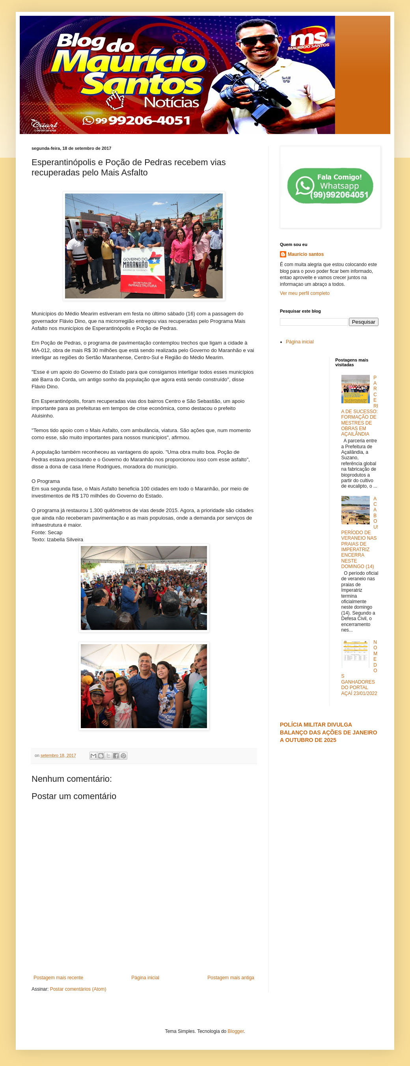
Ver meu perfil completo (305, 293)
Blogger (236, 1031)
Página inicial (145, 977)
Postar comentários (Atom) (78, 989)
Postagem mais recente (58, 977)
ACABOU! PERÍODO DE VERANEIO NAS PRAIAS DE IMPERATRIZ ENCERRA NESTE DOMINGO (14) (359, 533)
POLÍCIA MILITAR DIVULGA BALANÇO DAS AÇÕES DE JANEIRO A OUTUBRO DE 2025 (328, 732)
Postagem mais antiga (230, 977)
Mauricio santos (306, 254)
